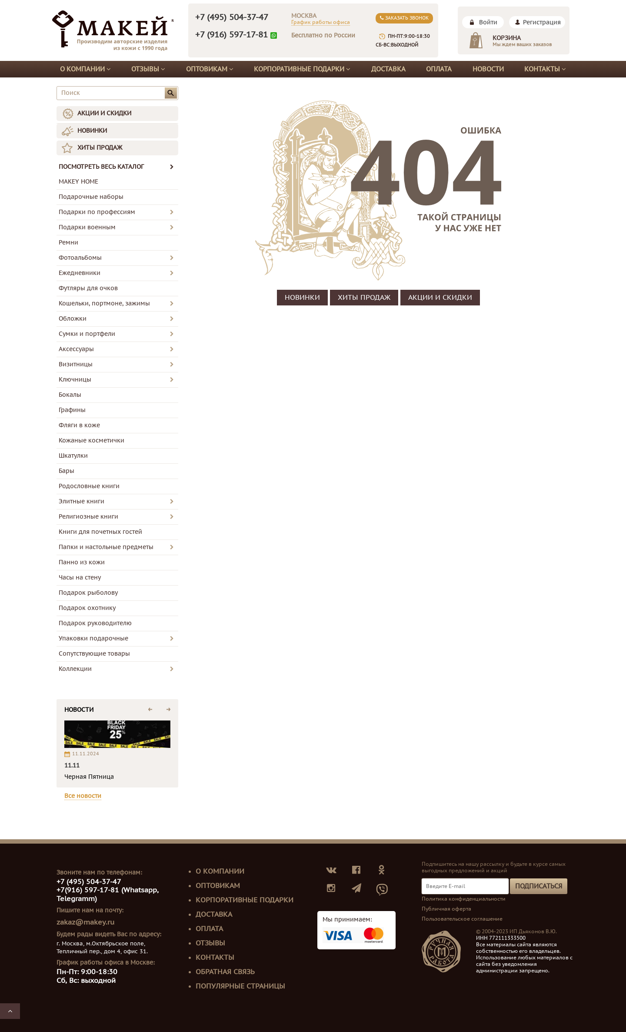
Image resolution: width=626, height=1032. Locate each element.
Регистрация (542, 22)
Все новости (82, 796)
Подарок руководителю (95, 623)
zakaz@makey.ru (85, 922)
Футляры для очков (88, 288)
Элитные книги (81, 501)
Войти (488, 22)
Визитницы (76, 364)
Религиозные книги (88, 516)
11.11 (72, 765)
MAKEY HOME (78, 181)
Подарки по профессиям (97, 212)
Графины (72, 410)
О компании (85, 69)
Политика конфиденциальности (464, 899)
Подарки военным (87, 227)
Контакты (545, 69)
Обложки (73, 318)
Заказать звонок (404, 18)
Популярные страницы (240, 986)
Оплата (439, 69)
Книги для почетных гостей (100, 532)
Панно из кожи (82, 562)
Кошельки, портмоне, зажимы (104, 303)
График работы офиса (320, 22)
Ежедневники (79, 273)
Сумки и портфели (87, 334)
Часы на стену (80, 577)
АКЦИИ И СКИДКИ (104, 113)
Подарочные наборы (91, 197)
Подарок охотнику (87, 608)
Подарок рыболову (88, 592)
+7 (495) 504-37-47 (231, 17)
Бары (66, 471)
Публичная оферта (446, 909)
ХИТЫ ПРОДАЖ (99, 147)
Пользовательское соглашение (462, 919)
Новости (488, 69)
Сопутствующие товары (94, 653)
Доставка (388, 69)
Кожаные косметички (91, 440)
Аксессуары (76, 349)
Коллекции (75, 669)
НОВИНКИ (92, 130)
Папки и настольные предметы (106, 547)
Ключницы (75, 379)
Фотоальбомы (80, 257)
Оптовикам (209, 69)
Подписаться (538, 886)
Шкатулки (73, 455)
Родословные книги (89, 486)
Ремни (68, 242)
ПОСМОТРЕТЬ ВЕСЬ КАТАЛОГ (116, 167)
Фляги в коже (79, 425)
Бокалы (70, 395)
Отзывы (148, 69)
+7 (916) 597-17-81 (231, 35)
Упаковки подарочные (93, 638)
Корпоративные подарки (302, 69)
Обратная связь (225, 972)
